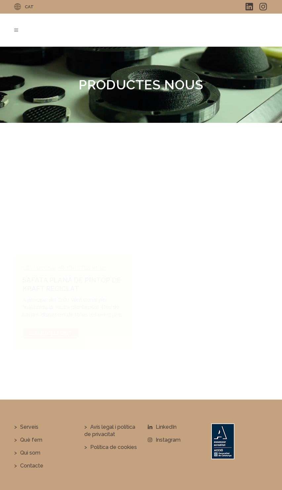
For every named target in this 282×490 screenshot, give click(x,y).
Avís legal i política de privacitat (109, 430)
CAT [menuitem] (29, 6)
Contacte (31, 466)
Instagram (164, 440)
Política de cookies (113, 447)
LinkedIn (162, 427)
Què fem (31, 440)
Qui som (30, 453)
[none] (29, 7)
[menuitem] (29, 7)
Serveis (29, 427)
